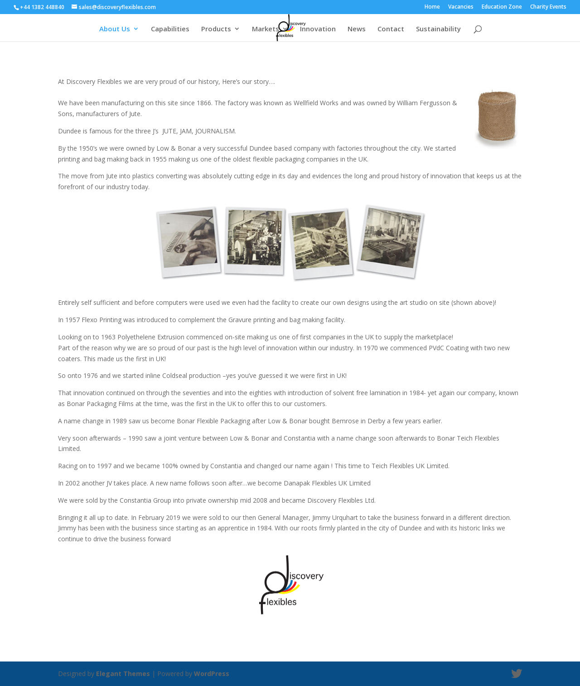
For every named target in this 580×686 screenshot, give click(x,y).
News (357, 29)
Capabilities (170, 29)
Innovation (318, 29)
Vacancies (461, 7)
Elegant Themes (123, 673)
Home (432, 7)
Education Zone (502, 7)
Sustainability (438, 29)
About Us (114, 29)
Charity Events (548, 7)
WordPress (211, 673)
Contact (390, 29)
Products (216, 29)
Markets (265, 29)
